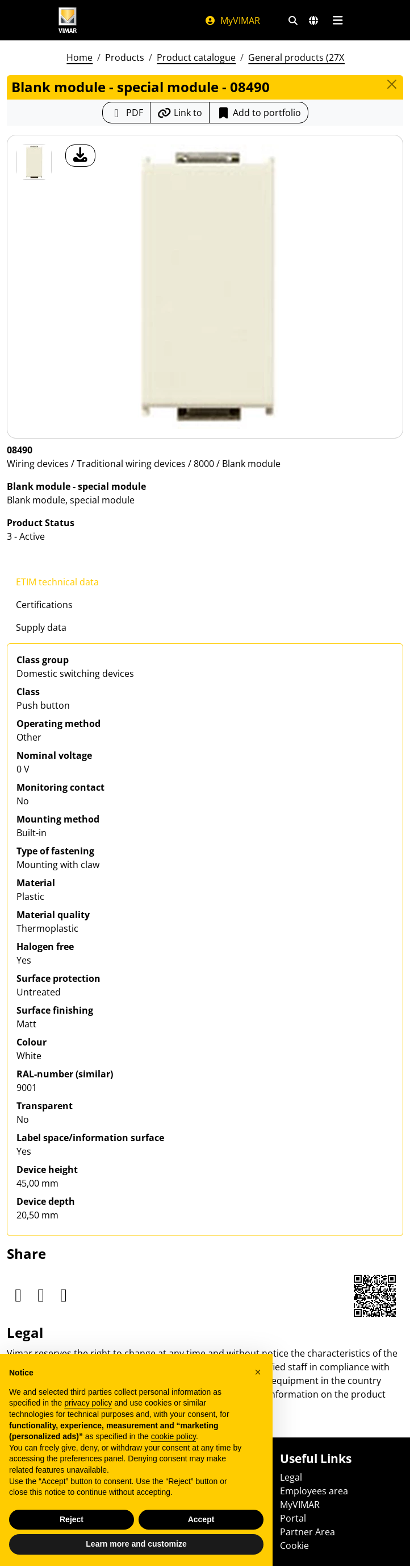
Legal (291, 1477)
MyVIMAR (232, 20)
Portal (293, 1518)
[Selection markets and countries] (313, 20)
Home (79, 57)
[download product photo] (80, 155)
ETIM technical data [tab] (57, 582)
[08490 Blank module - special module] (34, 162)
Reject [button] (71, 1519)
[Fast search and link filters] (293, 20)
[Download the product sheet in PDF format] (126, 112)
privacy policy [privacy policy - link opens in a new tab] (88, 1402)
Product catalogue (196, 57)
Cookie (294, 1545)
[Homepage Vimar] (67, 20)
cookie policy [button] (173, 1436)
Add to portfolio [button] (258, 112)
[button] (258, 1372)
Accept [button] (201, 1519)
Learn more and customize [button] (136, 1543)
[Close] (392, 84)
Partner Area (307, 1532)
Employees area (314, 1491)
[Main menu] (338, 20)
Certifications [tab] (44, 604)
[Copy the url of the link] (180, 112)
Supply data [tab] (41, 627)
